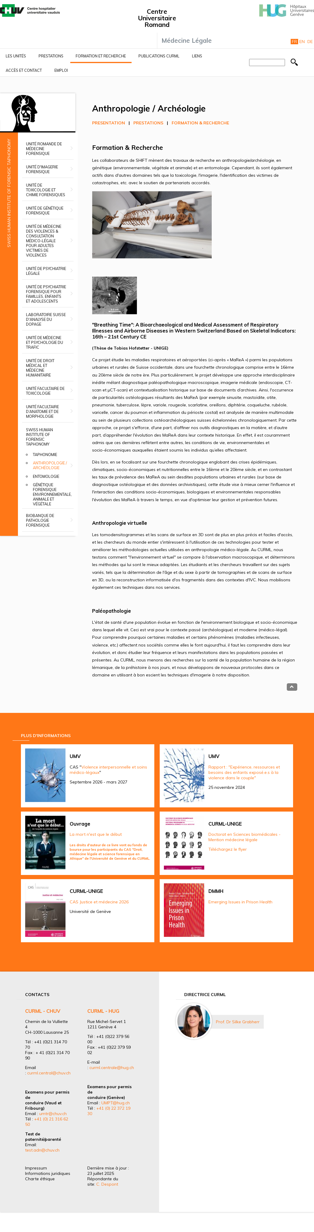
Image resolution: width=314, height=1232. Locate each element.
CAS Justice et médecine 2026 (99, 902)
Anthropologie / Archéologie (50, 465)
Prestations (51, 56)
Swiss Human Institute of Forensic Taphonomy (39, 436)
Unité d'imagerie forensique (42, 169)
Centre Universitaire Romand (157, 17)
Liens (197, 56)
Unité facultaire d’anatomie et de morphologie (42, 411)
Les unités (16, 56)
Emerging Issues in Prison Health (240, 902)
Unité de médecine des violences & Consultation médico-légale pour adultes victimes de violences (43, 240)
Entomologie (46, 476)
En (302, 41)
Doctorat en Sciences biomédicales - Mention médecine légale (244, 837)
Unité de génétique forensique (44, 210)
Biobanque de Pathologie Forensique (40, 520)
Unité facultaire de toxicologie (45, 391)
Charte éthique (40, 1178)
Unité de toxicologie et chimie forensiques (45, 190)
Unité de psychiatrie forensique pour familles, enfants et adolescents (46, 294)
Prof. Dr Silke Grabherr (238, 1021)
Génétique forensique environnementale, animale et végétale (52, 494)
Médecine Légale (186, 40)
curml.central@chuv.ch (49, 1073)
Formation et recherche (101, 56)
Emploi (61, 70)
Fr (294, 41)
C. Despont (107, 1184)
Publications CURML (158, 56)
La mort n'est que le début (96, 834)
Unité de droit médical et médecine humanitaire (40, 367)
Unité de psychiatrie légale (46, 271)
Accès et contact (24, 70)
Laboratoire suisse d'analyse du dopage (46, 319)
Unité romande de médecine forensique (44, 148)
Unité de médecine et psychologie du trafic (44, 342)
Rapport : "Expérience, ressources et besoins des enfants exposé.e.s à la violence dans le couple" (244, 772)
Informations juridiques (47, 1173)
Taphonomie (45, 454)
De (310, 41)
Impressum (36, 1168)
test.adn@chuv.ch (42, 1150)
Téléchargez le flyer (227, 849)
